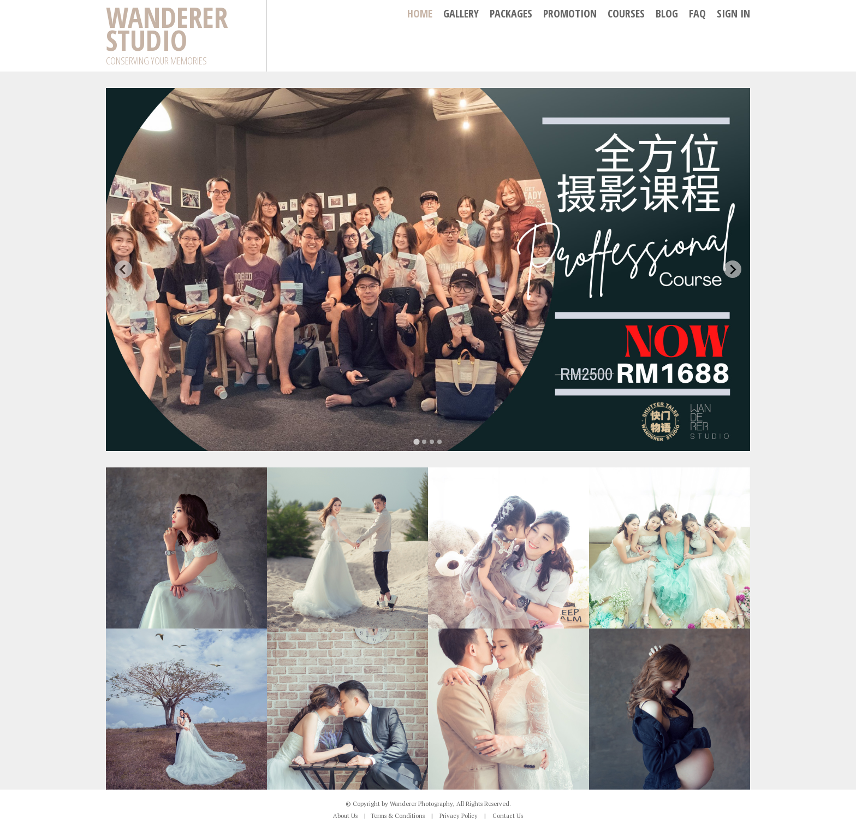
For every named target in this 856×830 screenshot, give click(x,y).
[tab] (416, 441)
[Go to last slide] (123, 269)
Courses (626, 13)
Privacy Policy (458, 816)
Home (419, 13)
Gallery (461, 13)
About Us (345, 816)
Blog (667, 13)
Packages (511, 13)
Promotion (570, 13)
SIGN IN (733, 13)
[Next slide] (732, 269)
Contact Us (507, 816)
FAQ (697, 13)
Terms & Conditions (398, 816)
